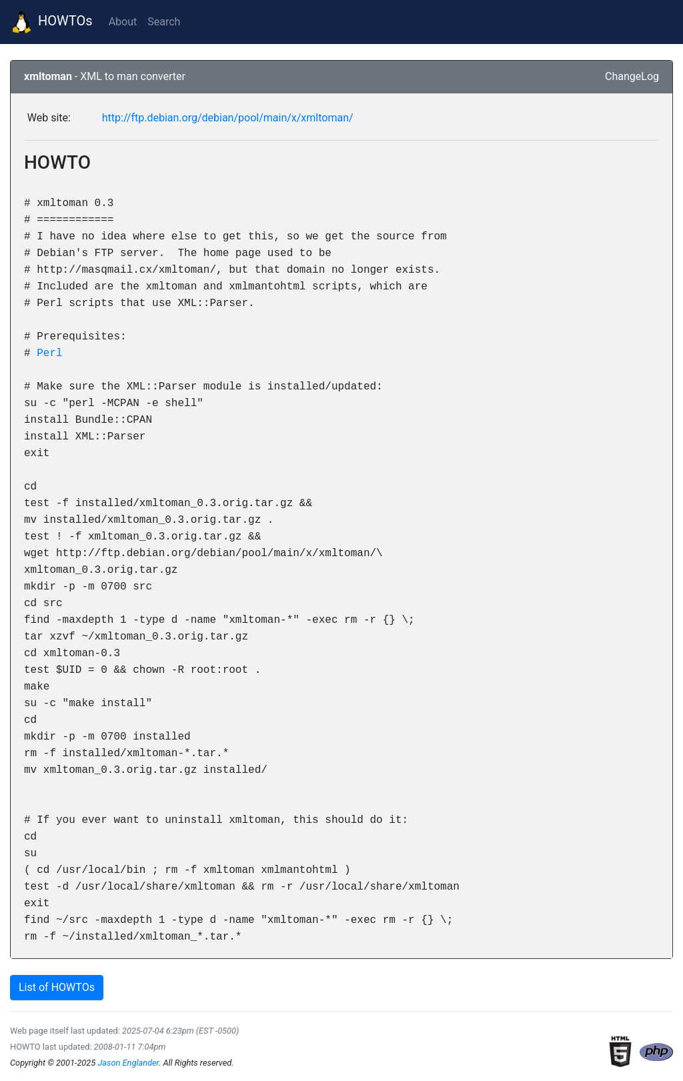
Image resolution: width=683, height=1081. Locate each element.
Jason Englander (128, 1063)
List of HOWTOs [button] (57, 987)
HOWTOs (52, 22)
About (123, 21)
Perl (49, 352)
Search (163, 21)
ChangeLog (632, 76)
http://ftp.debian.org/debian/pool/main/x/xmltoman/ (228, 117)
